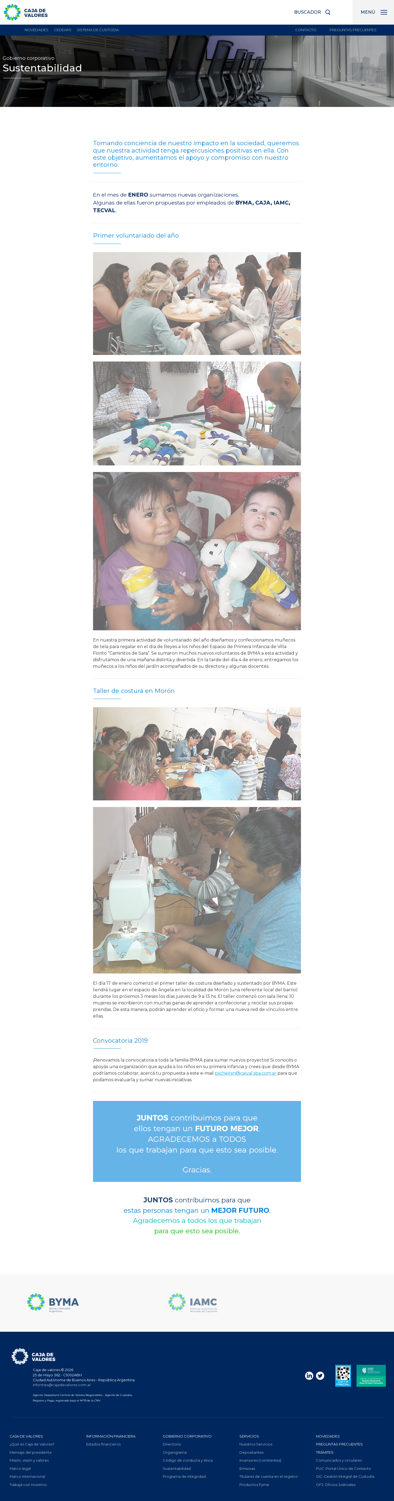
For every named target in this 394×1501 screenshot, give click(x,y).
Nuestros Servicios (255, 1444)
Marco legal (20, 1468)
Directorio (172, 1444)
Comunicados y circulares (339, 1460)
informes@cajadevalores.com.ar (62, 1385)
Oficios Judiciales (335, 1484)
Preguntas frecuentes (353, 30)
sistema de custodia (98, 30)
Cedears (62, 30)
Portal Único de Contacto (343, 1468)
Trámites (325, 1452)
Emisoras (247, 1468)
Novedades (36, 30)
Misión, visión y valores (29, 1460)
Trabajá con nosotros (28, 1484)
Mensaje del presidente (31, 1452)
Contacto (305, 30)
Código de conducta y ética (188, 1460)
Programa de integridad (184, 1476)
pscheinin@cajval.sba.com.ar (245, 1073)
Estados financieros (103, 1444)
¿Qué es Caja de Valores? (32, 1444)
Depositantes (251, 1452)
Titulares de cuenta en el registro (268, 1476)
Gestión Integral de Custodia (345, 1476)
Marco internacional (27, 1476)
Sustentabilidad (177, 1468)
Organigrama (175, 1452)
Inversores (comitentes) (260, 1460)
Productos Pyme (254, 1484)
